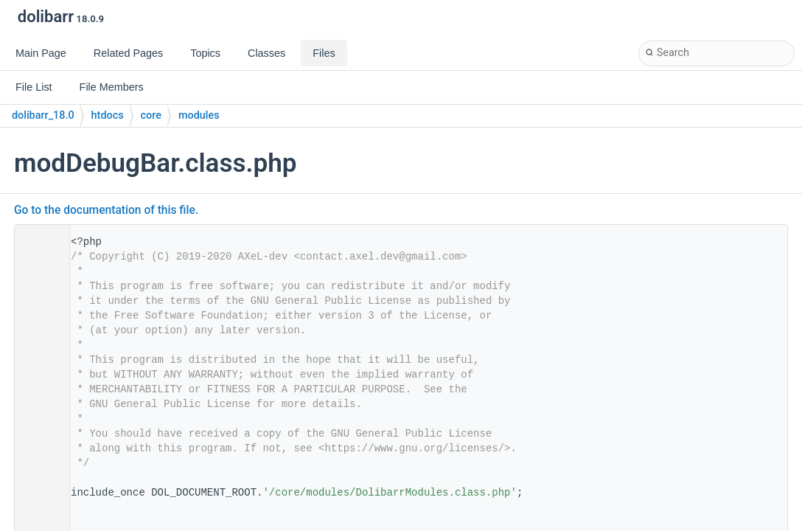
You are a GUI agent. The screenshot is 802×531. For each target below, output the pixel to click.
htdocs (107, 115)
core (151, 115)
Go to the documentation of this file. (106, 210)
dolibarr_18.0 (43, 115)
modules (199, 115)
